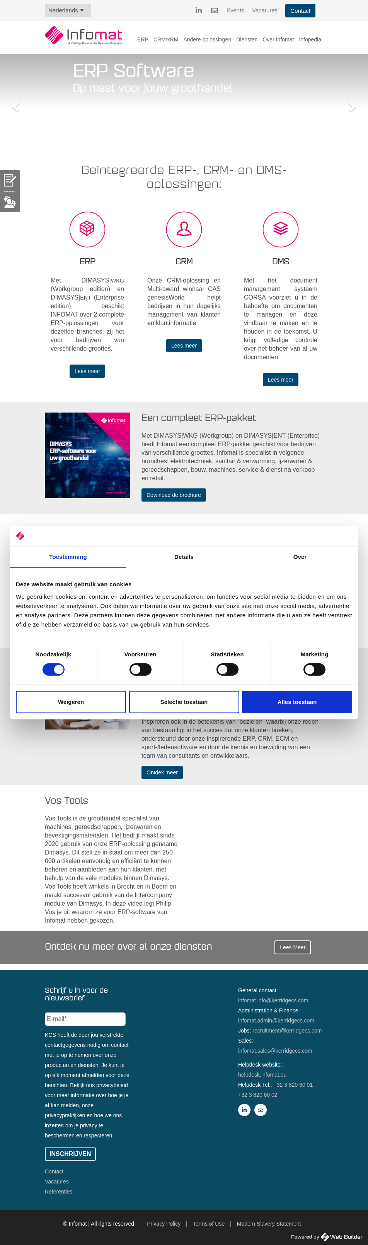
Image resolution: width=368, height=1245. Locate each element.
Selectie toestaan (184, 702)
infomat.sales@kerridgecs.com (275, 1051)
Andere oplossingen (207, 39)
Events (235, 10)
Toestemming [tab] (68, 556)
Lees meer (87, 371)
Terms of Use (209, 1224)
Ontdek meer (162, 772)
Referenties (59, 1191)
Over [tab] (300, 556)
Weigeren (71, 702)
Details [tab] (184, 556)
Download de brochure (174, 495)
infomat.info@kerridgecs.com (273, 1000)
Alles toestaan (297, 702)
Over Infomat (278, 39)
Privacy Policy (164, 1224)
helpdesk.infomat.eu (262, 1075)
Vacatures (265, 10)
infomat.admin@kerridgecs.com (276, 1020)
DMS (280, 262)
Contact (300, 10)
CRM (184, 262)
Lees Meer (292, 947)
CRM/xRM (166, 39)
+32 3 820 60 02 (258, 1095)
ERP (142, 39)
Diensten (246, 39)
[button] (14, 104)
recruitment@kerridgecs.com (287, 1031)
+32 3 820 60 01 (293, 1085)
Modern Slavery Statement (269, 1224)
